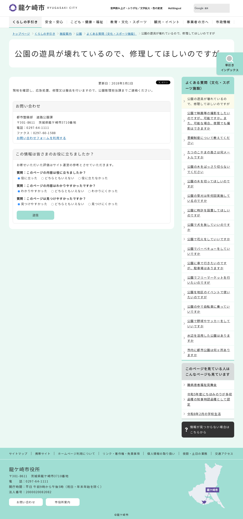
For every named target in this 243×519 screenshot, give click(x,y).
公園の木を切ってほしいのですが (208, 183)
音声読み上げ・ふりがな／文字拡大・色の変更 (136, 8)
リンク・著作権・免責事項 (121, 454)
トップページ (21, 34)
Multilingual (174, 8)
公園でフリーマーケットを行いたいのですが (208, 280)
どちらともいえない (59, 178)
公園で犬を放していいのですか (208, 227)
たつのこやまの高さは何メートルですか (208, 154)
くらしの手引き (25, 21)
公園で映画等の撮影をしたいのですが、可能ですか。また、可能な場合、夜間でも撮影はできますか (208, 121)
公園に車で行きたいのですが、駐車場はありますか (207, 265)
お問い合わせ (26, 502)
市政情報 (223, 21)
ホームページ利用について (76, 454)
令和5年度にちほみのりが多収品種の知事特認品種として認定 (209, 399)
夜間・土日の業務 (195, 454)
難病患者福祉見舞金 (202, 384)
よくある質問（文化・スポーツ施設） (112, 34)
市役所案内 (62, 502)
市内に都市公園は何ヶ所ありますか (208, 352)
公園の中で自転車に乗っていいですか (208, 309)
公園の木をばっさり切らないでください (208, 169)
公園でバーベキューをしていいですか (208, 251)
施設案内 (65, 34)
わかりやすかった (34, 191)
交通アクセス (224, 454)
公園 (79, 34)
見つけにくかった (105, 204)
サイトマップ (18, 454)
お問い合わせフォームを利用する (41, 138)
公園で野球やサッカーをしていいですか (208, 323)
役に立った (29, 178)
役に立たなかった (95, 178)
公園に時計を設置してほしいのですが (208, 212)
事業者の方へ (198, 21)
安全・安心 (54, 21)
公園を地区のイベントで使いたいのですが (208, 294)
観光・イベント (167, 21)
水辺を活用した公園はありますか (208, 338)
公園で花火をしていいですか (208, 239)
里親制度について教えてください (208, 140)
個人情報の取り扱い (161, 454)
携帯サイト (43, 454)
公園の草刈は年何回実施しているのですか (208, 198)
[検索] (207, 8)
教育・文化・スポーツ (128, 21)
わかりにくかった (105, 191)
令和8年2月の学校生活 (204, 413)
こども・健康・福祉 (86, 21)
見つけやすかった (34, 204)
